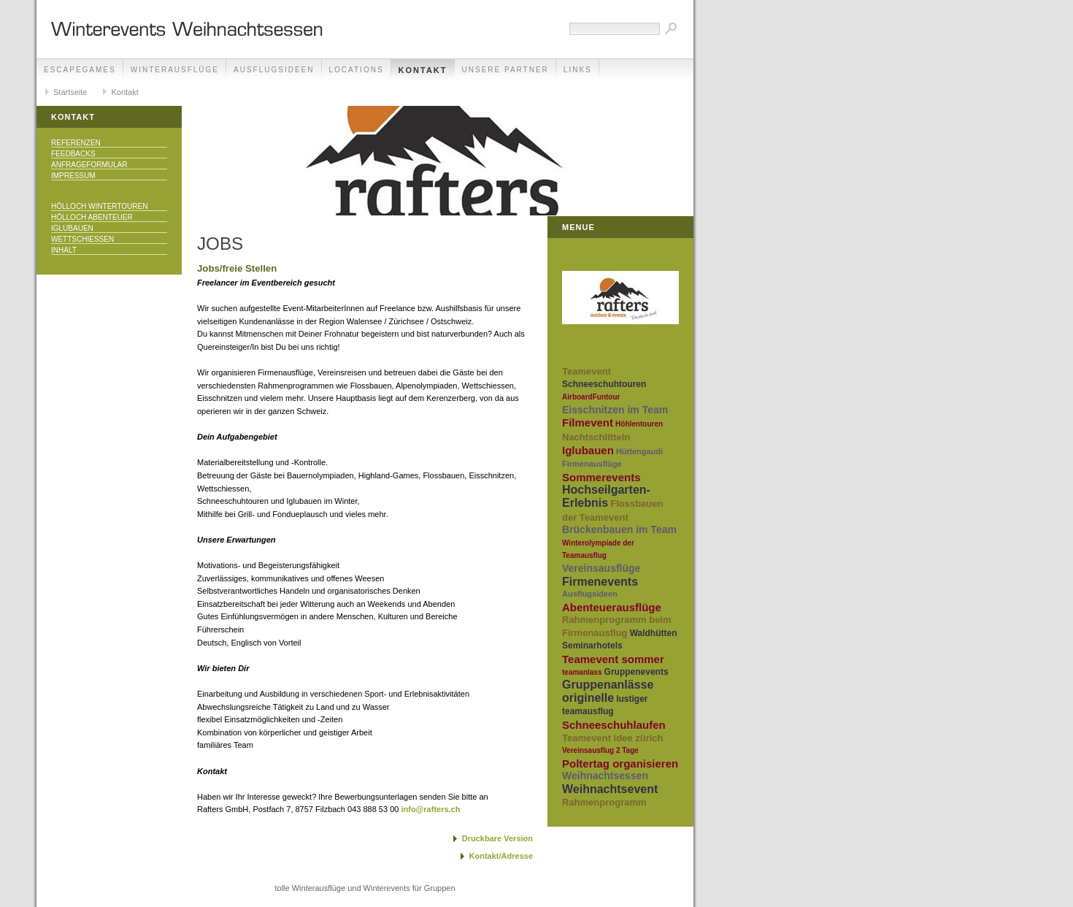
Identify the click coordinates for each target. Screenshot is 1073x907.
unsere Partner (505, 70)
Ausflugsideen (274, 70)
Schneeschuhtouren (604, 384)
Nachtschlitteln (596, 437)
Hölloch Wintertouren (99, 206)
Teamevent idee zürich (612, 737)
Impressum (73, 176)
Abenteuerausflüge (611, 607)
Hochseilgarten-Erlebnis (606, 496)
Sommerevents (601, 477)
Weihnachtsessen (605, 775)
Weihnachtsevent (610, 789)
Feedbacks (73, 154)
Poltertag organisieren (620, 763)
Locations (356, 70)
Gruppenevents (636, 672)
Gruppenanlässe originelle (607, 691)
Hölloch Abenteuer (92, 217)
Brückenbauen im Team (619, 529)
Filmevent (587, 422)
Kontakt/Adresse (501, 855)
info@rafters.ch (430, 809)
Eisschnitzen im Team (615, 410)
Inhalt (64, 250)
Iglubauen (72, 228)
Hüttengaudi (639, 451)
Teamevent (586, 371)
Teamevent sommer (613, 659)
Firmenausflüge (592, 463)
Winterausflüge (175, 70)
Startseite (70, 92)
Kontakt (423, 70)
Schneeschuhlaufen (614, 725)
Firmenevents (600, 581)
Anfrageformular (89, 165)
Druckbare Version (497, 838)
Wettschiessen (82, 239)
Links (578, 70)
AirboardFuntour (591, 397)
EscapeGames (80, 70)
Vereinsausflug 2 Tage (600, 750)
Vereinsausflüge (601, 568)
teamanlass (581, 672)
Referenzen (76, 143)
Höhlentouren (639, 424)
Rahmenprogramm (604, 802)
